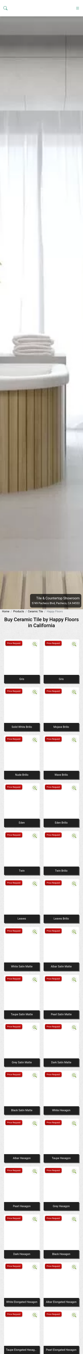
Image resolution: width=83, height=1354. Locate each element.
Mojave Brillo (61, 727)
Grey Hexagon (61, 1206)
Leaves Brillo (61, 918)
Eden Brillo (61, 822)
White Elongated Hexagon (21, 1302)
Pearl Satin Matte (61, 1014)
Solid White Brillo (22, 727)
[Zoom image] (34, 644)
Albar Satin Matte (61, 966)
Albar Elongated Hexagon (61, 1302)
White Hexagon (61, 1110)
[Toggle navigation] (77, 69)
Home (5, 611)
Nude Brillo (21, 774)
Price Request (14, 643)
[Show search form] (5, 69)
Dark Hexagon (21, 1254)
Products (18, 611)
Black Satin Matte (21, 1110)
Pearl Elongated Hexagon (61, 1349)
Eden (22, 822)
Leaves (21, 918)
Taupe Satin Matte (22, 1014)
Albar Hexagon (22, 1158)
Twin (22, 870)
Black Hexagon (61, 1254)
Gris (21, 679)
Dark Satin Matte (61, 1062)
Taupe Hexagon (61, 1158)
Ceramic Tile (35, 611)
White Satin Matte (21, 966)
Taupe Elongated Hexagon (22, 1349)
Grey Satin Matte (22, 1062)
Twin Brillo (61, 870)
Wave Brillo (61, 774)
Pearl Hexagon (22, 1206)
